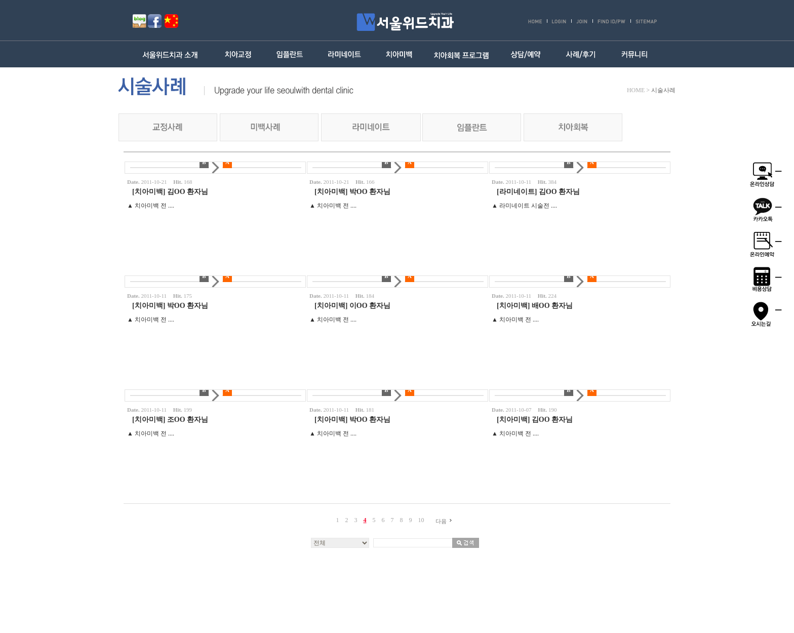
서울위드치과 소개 (172, 54)
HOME (636, 90)
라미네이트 (344, 54)
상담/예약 (525, 54)
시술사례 (663, 90)
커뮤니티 (635, 54)
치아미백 (399, 54)
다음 (445, 521)
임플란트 (290, 54)
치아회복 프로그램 (461, 54)
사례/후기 (580, 54)
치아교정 (238, 54)
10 (421, 520)
